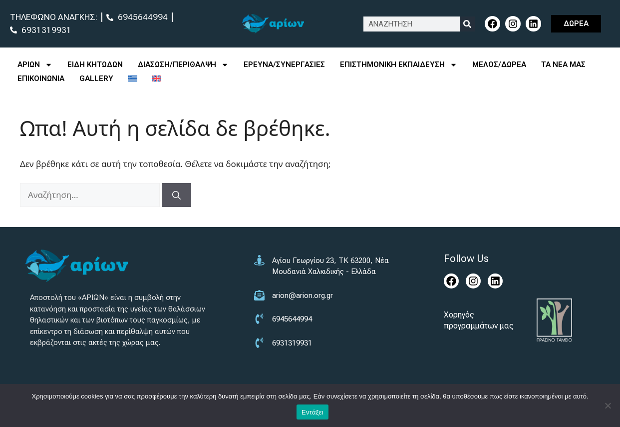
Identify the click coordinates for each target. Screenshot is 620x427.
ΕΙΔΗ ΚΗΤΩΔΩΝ (95, 64)
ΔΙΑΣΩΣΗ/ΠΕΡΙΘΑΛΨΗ (183, 65)
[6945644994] (328, 326)
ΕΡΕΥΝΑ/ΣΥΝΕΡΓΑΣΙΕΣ (284, 64)
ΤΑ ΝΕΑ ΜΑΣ (563, 64)
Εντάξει (312, 412)
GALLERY (96, 78)
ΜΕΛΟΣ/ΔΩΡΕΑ (499, 64)
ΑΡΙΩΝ (34, 65)
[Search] (467, 24)
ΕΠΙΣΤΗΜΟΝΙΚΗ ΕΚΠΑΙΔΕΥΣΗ (398, 65)
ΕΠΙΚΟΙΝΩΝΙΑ (40, 78)
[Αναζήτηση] (176, 195)
